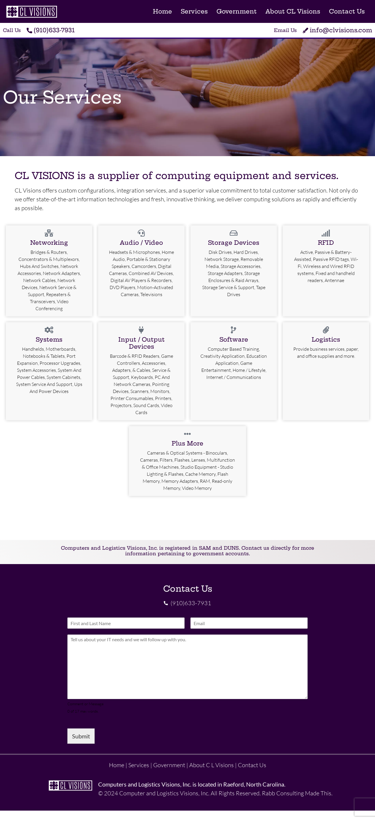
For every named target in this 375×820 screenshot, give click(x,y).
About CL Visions (292, 11)
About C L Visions (211, 765)
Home (162, 11)
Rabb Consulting (283, 793)
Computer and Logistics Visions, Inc (163, 793)
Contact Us (347, 11)
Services (194, 11)
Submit (81, 736)
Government (237, 11)
